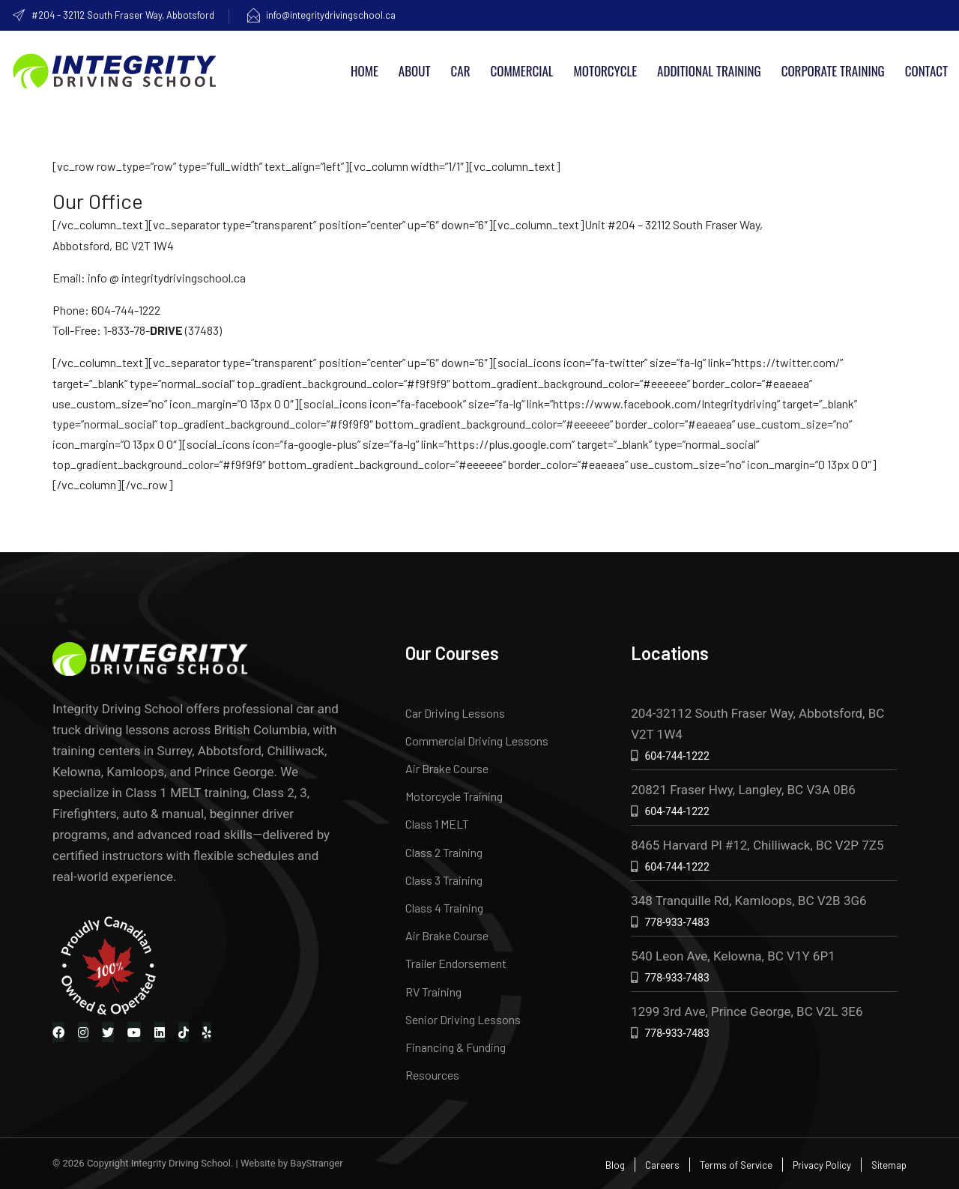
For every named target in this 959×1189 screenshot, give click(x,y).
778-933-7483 (676, 922)
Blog (615, 1165)
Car (461, 70)
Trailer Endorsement (455, 963)
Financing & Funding (455, 1047)
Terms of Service (736, 1165)
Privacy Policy (822, 1165)
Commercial (521, 70)
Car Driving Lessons (455, 713)
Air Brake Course (446, 768)
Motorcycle (605, 70)
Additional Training (709, 70)
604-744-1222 (676, 756)
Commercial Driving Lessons (476, 740)
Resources (432, 1075)
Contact (926, 70)
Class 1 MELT (437, 824)
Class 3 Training (443, 880)
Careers (662, 1165)
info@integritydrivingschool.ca (321, 15)
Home (364, 70)
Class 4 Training (444, 908)
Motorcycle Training (454, 796)
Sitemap (889, 1165)
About (415, 70)
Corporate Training (833, 70)
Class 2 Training (443, 852)
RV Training (433, 991)
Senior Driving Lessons (463, 1019)
